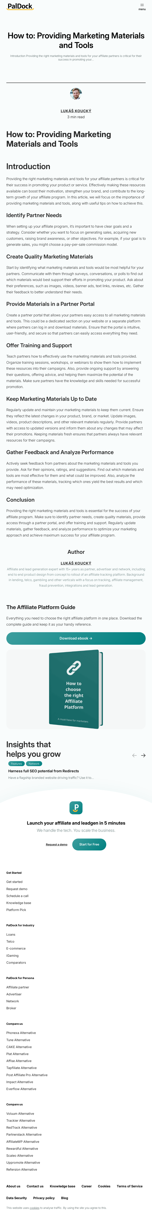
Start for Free (89, 844)
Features (16, 763)
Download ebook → (76, 638)
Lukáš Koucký (76, 111)
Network (34, 763)
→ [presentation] (143, 755)
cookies (34, 1207)
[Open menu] (142, 7)
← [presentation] (134, 755)
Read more (51, 774)
